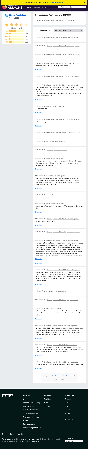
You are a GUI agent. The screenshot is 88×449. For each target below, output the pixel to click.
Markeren (38, 69)
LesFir (49, 141)
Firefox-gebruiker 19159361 (56, 345)
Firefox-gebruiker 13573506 (56, 63)
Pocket (68, 413)
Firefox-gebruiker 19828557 (56, 76)
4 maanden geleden (72, 46)
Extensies (28, 8)
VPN (67, 403)
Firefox (16, 18)
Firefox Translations (17, 15)
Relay (67, 406)
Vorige (45, 376)
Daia (48, 158)
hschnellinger (51, 106)
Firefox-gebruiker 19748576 (56, 132)
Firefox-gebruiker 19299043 (56, 325)
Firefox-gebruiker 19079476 (56, 300)
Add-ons (27, 395)
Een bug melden (29, 424)
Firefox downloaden (56, 2)
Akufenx (50, 176)
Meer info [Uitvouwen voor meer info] (38, 259)
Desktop (47, 399)
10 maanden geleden (73, 270)
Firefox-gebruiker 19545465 (56, 232)
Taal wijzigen (69, 438)
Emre (48, 308)
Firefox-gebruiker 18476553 (56, 20)
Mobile (47, 403)
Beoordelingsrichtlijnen (32, 428)
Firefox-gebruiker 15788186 (56, 270)
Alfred (49, 195)
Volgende (72, 376)
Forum (25, 420)
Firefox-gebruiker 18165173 (56, 119)
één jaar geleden (60, 291)
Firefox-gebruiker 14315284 (56, 85)
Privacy (4, 434)
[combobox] (72, 7)
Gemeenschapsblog (31, 417)
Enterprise (48, 406)
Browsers (68, 399)
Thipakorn (50, 291)
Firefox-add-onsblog (31, 403)
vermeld (14, 439)
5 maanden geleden (72, 119)
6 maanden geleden (58, 141)
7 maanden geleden (59, 176)
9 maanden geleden (57, 203)
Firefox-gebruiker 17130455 (56, 37)
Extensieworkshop (30, 406)
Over (25, 399)
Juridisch (21, 434)
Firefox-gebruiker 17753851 (56, 240)
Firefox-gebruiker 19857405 (56, 54)
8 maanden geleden (58, 195)
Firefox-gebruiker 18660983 (56, 362)
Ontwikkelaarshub (30, 410)
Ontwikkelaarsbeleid (31, 413)
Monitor (68, 410)
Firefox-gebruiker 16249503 (56, 219)
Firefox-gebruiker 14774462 (56, 46)
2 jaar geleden (71, 20)
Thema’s (37, 8)
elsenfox (50, 150)
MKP (48, 203)
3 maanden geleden (72, 37)
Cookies (12, 434)
